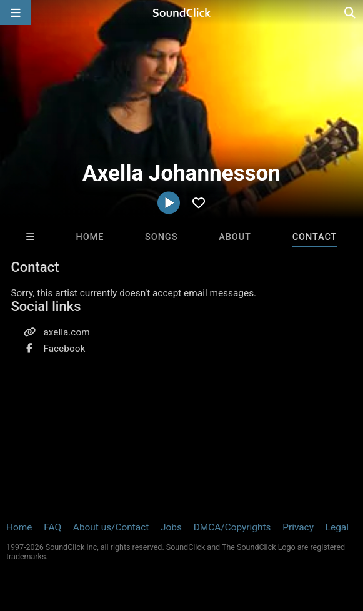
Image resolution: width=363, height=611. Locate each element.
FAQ (52, 527)
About (235, 237)
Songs (161, 237)
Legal (337, 527)
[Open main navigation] (15, 12)
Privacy (298, 527)
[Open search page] (350, 12)
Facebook (64, 348)
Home (90, 237)
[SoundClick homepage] (181, 12)
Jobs (171, 527)
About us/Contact (111, 527)
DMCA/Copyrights (232, 527)
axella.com (66, 332)
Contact (314, 237)
